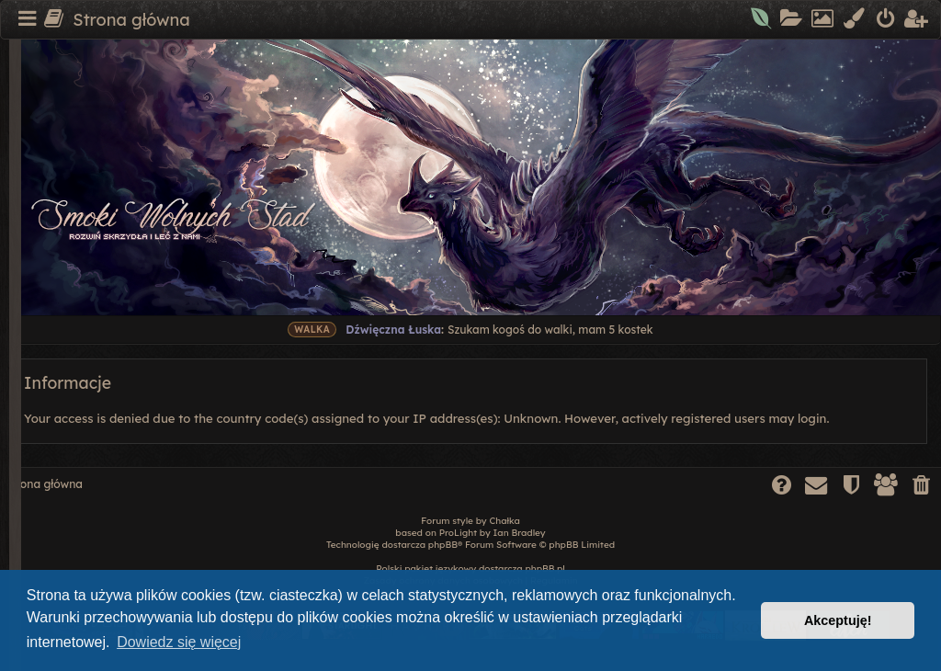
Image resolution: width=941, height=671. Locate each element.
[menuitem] (762, 20)
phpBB (443, 545)
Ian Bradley (519, 533)
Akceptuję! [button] (838, 620)
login (812, 418)
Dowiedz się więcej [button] (179, 642)
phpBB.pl (544, 568)
